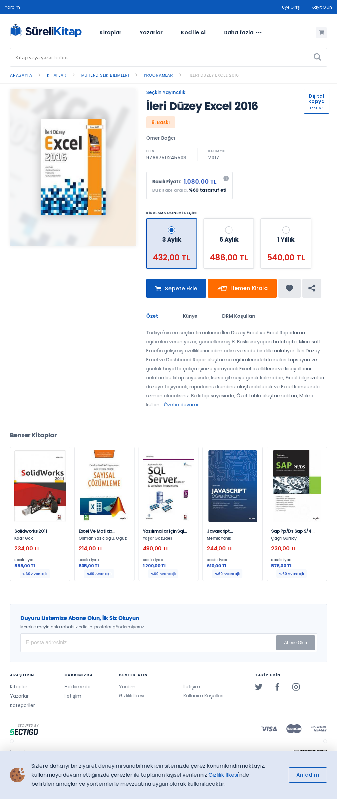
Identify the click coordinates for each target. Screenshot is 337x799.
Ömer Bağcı (160, 138)
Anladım (307, 774)
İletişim (73, 696)
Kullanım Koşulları (203, 696)
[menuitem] (111, 33)
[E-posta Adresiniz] (168, 642)
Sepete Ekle (176, 291)
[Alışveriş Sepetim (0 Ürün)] (321, 32)
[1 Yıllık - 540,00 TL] (287, 221)
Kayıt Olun (322, 7)
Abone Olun (295, 642)
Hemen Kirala (242, 291)
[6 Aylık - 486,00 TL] (230, 221)
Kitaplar (111, 32)
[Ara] (317, 57)
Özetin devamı (181, 407)
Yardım (12, 7)
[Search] (168, 57)
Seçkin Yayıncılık (165, 92)
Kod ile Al (193, 32)
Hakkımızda (78, 686)
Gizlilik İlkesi (131, 696)
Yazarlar (151, 32)
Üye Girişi (291, 7)
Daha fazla (242, 33)
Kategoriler (22, 705)
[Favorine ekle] (289, 291)
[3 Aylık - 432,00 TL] (172, 221)
